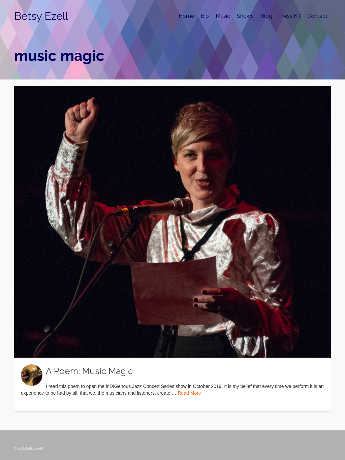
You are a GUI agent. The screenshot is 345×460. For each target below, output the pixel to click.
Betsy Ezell (41, 16)
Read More (189, 393)
